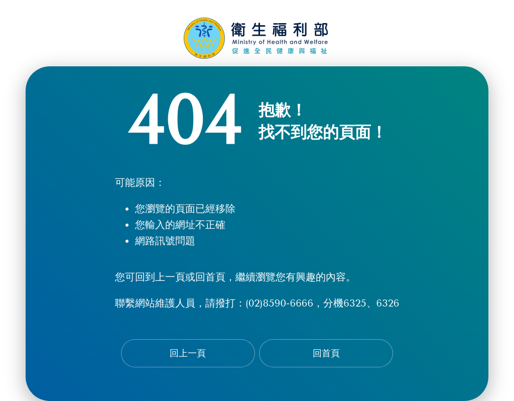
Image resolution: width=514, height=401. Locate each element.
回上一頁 (188, 353)
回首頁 (326, 353)
